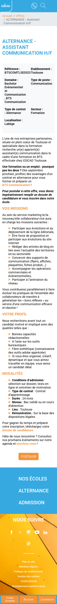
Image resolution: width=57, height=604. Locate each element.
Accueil (7, 16)
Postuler (28, 456)
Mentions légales (28, 566)
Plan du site (28, 561)
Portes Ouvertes (10, 599)
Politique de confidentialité (28, 571)
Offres (20, 16)
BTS (5, 185)
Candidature (47, 599)
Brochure (28, 599)
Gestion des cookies (29, 576)
